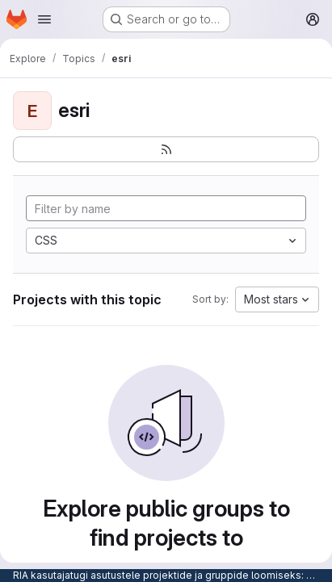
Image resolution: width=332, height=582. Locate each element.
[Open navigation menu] (44, 19)
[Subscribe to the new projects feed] (166, 149)
